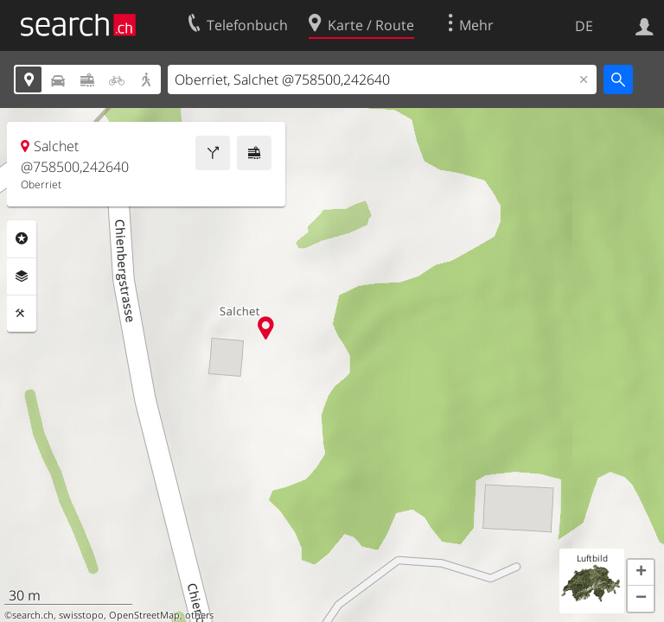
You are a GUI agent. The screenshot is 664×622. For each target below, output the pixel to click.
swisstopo (81, 615)
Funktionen (21, 313)
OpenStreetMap (144, 615)
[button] (641, 573)
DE (584, 25)
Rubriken (21, 238)
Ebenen (21, 276)
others (199, 615)
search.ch (33, 615)
